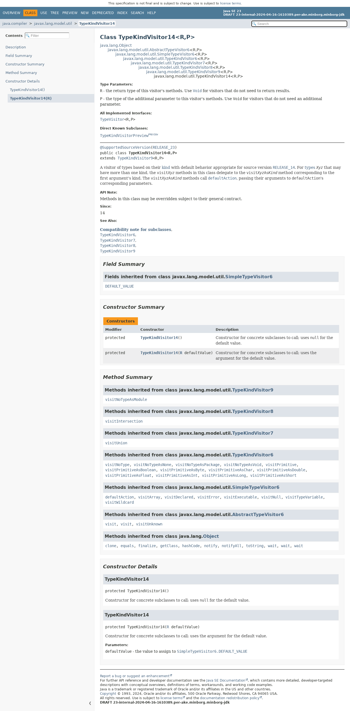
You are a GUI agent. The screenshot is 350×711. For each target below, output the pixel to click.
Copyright (108, 694)
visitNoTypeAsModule (126, 399)
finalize (147, 546)
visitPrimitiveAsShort (273, 475)
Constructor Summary (25, 64)
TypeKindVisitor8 (252, 411)
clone (110, 546)
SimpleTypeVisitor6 (249, 276)
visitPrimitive (281, 464)
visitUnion (116, 443)
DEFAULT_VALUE (119, 286)
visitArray (149, 497)
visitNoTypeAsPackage (198, 464)
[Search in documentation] (299, 24)
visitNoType (117, 464)
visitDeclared (179, 497)
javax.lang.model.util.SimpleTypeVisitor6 (155, 54)
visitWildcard (119, 502)
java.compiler (14, 23)
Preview (69, 13)
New (85, 13)
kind (166, 167)
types (310, 167)
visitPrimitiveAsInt (177, 475)
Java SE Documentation (225, 680)
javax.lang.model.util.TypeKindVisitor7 (168, 63)
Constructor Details (22, 81)
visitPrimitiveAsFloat (128, 475)
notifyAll (231, 546)
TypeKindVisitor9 (135, 158)
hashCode (191, 546)
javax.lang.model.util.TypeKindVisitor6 (160, 58)
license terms (230, 3)
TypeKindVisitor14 (97, 23)
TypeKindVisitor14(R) (31, 98)
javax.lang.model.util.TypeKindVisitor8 (175, 67)
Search (137, 13)
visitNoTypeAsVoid (242, 464)
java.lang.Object (116, 45)
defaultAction (119, 497)
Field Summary (18, 56)
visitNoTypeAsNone (152, 464)
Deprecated (103, 13)
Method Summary (21, 73)
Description (15, 47)
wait (272, 546)
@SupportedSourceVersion (125, 147)
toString (254, 546)
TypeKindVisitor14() (27, 90)
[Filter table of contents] (47, 35)
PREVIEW (153, 135)
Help (151, 13)
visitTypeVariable (304, 497)
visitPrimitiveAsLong (224, 475)
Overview (11, 13)
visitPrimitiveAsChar (230, 470)
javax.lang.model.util (53, 23)
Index (122, 13)
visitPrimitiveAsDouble (281, 470)
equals (127, 546)
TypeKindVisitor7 (252, 433)
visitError (209, 497)
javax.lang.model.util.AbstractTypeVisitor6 (149, 50)
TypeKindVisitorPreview (124, 135)
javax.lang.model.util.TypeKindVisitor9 (183, 72)
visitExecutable (240, 497)
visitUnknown (149, 524)
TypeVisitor (112, 119)
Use (43, 13)
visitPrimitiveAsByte (182, 470)
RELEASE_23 (164, 147)
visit (110, 524)
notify (210, 546)
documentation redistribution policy (229, 698)
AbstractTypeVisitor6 (258, 514)
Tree (55, 13)
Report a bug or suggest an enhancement (135, 676)
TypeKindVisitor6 (252, 455)
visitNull (271, 497)
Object (211, 536)
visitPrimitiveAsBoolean (130, 470)
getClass (169, 546)
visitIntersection (124, 421)
